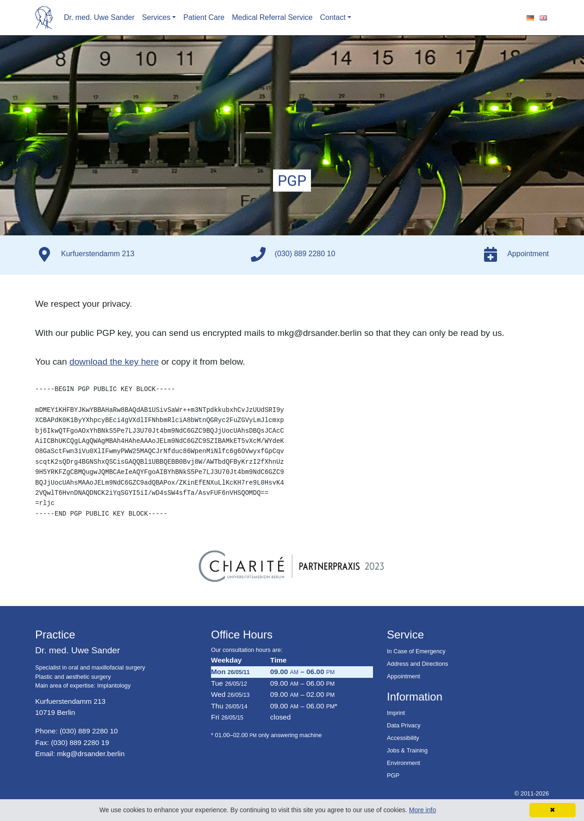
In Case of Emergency (416, 651)
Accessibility (403, 737)
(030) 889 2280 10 (89, 731)
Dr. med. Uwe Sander (99, 17)
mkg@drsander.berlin (90, 754)
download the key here (114, 361)
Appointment (403, 676)
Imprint (396, 712)
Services (156, 17)
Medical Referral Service (272, 17)
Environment (403, 762)
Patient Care (203, 17)
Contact (333, 17)
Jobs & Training (407, 750)
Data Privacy (404, 725)
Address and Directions (417, 663)
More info (422, 810)
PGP (393, 775)
